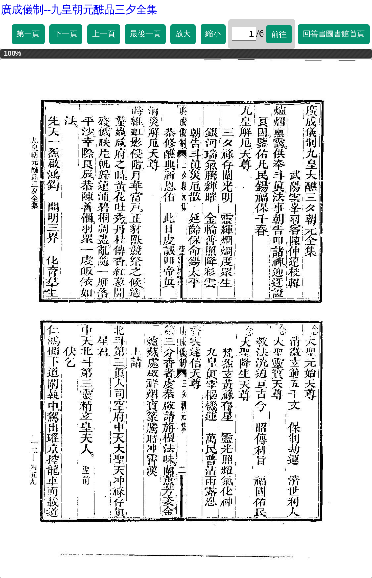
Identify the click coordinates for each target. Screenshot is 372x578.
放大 (183, 34)
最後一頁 (145, 34)
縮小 (213, 34)
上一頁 (103, 34)
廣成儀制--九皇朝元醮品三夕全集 (79, 9)
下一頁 (66, 34)
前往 (279, 34)
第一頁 (28, 34)
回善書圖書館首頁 (334, 34)
